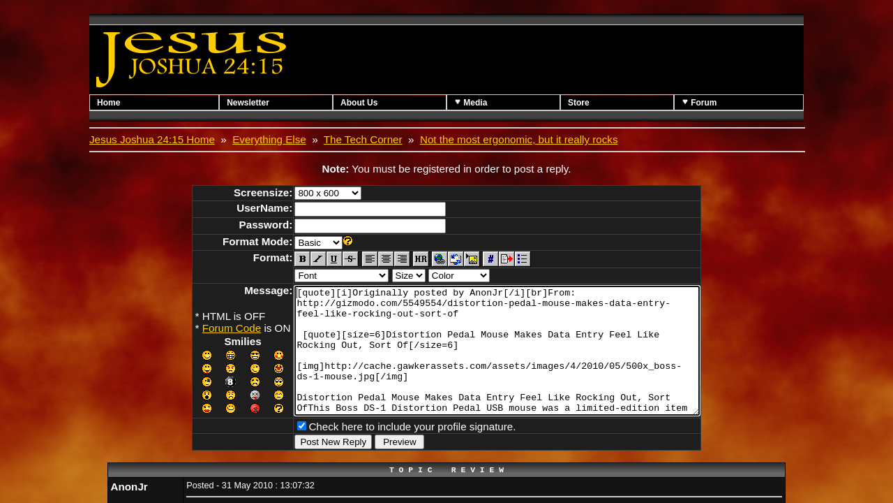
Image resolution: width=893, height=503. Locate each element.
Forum (699, 102)
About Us (358, 103)
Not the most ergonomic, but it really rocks (519, 139)
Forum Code (207, 328)
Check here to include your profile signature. (387, 449)
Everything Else (269, 139)
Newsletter (248, 103)
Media (470, 102)
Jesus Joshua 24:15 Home (152, 139)
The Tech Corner (363, 139)
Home (108, 103)
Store (579, 103)
